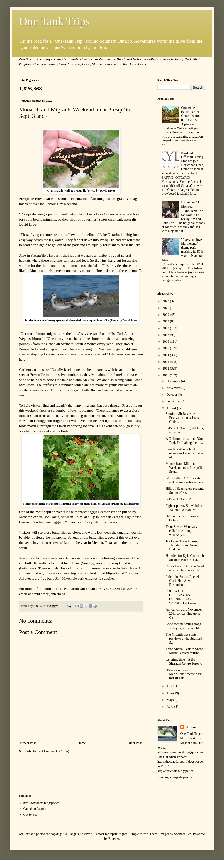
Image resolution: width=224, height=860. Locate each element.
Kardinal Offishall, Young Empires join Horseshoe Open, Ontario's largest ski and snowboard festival (183, 163)
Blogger (113, 838)
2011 (166, 375)
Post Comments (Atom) (53, 751)
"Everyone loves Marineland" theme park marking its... (184, 674)
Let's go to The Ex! (178, 499)
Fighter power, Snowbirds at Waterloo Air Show (185, 508)
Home (82, 743)
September (173, 401)
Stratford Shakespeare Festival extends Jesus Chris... (182, 418)
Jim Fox (191, 727)
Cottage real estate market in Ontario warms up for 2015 (191, 113)
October (172, 394)
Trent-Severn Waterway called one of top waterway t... (181, 531)
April (170, 706)
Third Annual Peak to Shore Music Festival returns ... (184, 651)
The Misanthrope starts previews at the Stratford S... (184, 638)
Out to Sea (30, 814)
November (173, 388)
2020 (166, 314)
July (169, 686)
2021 (166, 308)
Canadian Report (34, 809)
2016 (166, 341)
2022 (166, 301)
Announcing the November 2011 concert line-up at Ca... (184, 613)
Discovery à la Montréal (190, 204)
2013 (166, 362)
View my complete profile (174, 777)
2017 (166, 335)
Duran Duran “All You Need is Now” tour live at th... (185, 568)
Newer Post (28, 743)
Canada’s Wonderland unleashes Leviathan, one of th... (184, 453)
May (169, 700)
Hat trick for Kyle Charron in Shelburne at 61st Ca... (185, 558)
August (171, 408)
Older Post (135, 743)
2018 (166, 328)
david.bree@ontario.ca (48, 594)
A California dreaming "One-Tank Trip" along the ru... (185, 441)
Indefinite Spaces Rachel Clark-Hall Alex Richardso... (182, 581)
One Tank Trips (54, 21)
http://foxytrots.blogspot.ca (41, 803)
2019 (166, 321)
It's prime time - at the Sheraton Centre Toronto (184, 661)
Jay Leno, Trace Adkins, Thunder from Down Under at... (182, 545)
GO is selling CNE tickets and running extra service (184, 480)
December (173, 381)
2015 (166, 348)
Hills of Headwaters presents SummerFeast (185, 490)
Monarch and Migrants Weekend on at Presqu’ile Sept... (184, 468)
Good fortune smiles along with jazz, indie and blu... (184, 626)
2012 (166, 368)
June (169, 693)
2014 (166, 355)
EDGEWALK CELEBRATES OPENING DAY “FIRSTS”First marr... (182, 597)
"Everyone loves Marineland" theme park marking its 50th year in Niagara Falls (182, 250)
